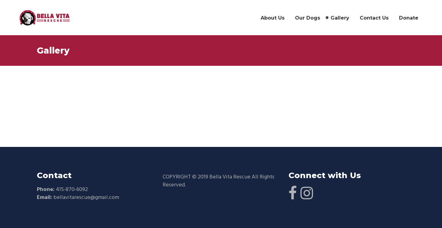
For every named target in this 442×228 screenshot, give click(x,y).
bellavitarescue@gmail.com (86, 197)
